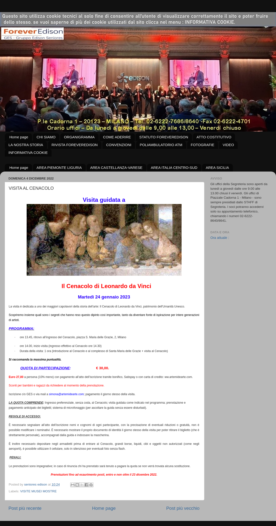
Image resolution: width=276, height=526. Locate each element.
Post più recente (25, 508)
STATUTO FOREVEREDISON (163, 137)
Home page (18, 137)
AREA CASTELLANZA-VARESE (116, 167)
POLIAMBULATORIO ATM (161, 145)
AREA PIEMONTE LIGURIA (59, 167)
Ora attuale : (219, 238)
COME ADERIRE (117, 137)
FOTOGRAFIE (202, 145)
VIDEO (228, 145)
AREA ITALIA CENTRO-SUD (174, 167)
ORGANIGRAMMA (79, 137)
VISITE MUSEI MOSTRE (38, 491)
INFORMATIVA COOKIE (28, 152)
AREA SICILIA (217, 167)
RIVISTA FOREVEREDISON (75, 145)
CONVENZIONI (118, 145)
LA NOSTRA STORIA (25, 145)
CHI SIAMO (46, 137)
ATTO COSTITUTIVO (214, 137)
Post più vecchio (182, 508)
